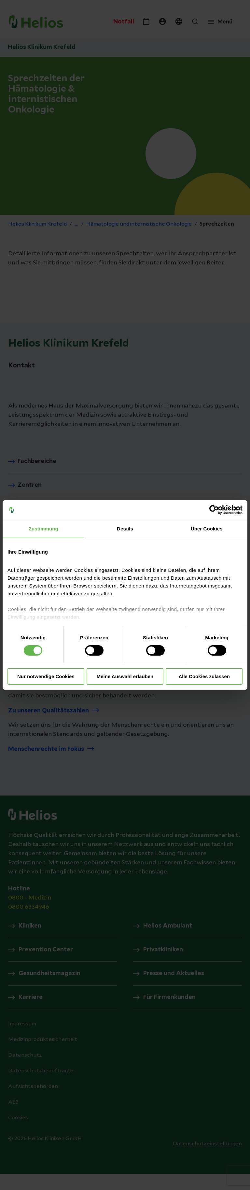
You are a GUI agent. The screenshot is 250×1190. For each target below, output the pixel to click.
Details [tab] (125, 528)
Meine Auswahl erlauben (125, 676)
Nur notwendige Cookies (46, 676)
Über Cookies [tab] (207, 528)
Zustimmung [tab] (43, 528)
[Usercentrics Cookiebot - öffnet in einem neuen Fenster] (214, 510)
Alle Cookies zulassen (204, 676)
